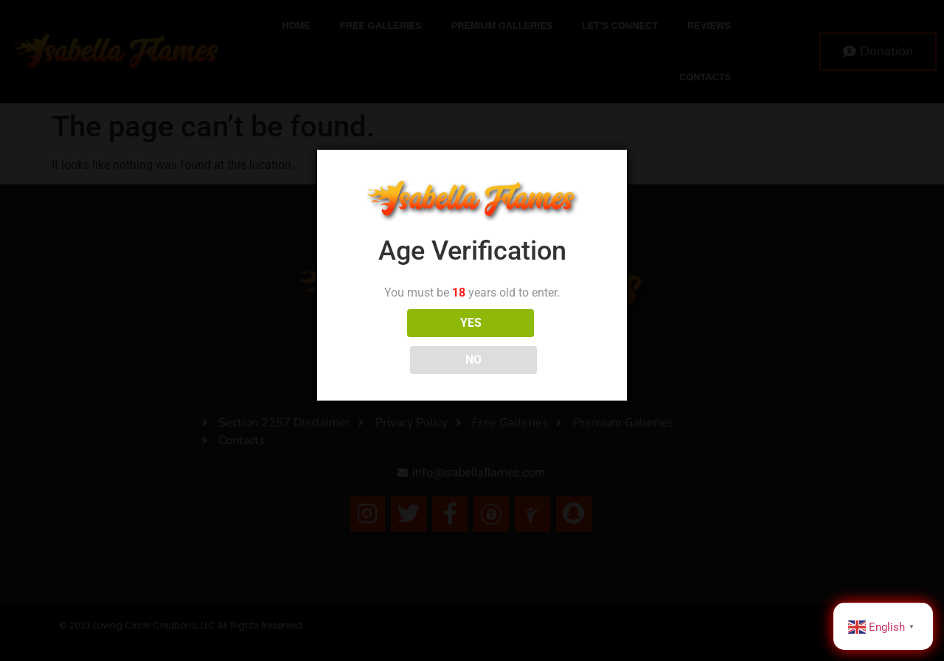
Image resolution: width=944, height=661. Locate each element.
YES (406, 341)
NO (538, 341)
